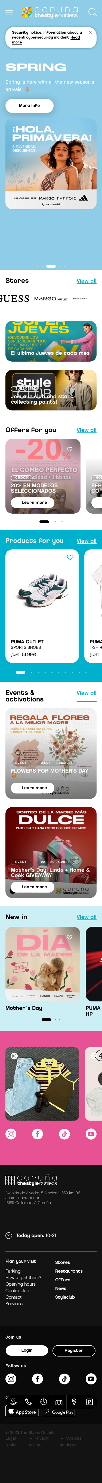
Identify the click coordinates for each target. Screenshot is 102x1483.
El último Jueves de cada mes (50, 353)
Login (26, 1350)
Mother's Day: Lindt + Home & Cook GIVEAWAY (50, 873)
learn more (34, 503)
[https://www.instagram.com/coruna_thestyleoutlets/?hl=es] (10, 1138)
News (60, 1289)
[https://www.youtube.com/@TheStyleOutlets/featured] (91, 1138)
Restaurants (69, 1271)
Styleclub (65, 1297)
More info (29, 106)
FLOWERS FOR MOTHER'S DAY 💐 (49, 774)
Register (74, 1351)
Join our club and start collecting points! (42, 399)
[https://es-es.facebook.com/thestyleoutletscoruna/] (37, 1138)
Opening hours (20, 1284)
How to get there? (23, 1278)
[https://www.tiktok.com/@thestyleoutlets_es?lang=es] (64, 1138)
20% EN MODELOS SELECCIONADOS (34, 488)
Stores (62, 1263)
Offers (62, 1280)
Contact (13, 1297)
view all (87, 281)
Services (14, 1304)
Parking (12, 1271)
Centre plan (17, 1291)
